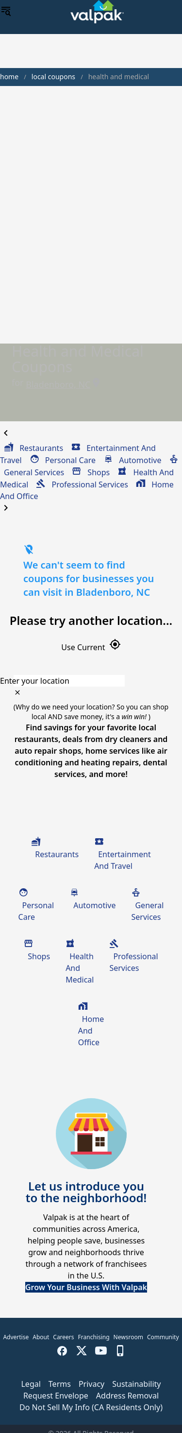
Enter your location (34, 680)
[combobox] (91, 680)
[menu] (6, 11)
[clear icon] (17, 692)
